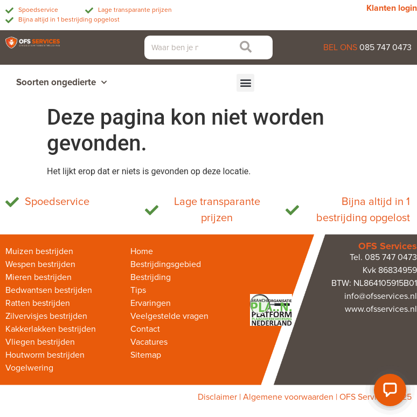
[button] (245, 83)
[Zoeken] (243, 47)
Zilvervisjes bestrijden (46, 316)
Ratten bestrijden (37, 303)
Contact (145, 329)
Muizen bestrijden (39, 251)
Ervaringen (150, 303)
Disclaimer (217, 397)
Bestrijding (150, 277)
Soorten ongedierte (61, 82)
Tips (138, 290)
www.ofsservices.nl (381, 309)
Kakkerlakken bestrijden (50, 329)
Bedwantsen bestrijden (48, 290)
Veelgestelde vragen (169, 316)
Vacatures (149, 342)
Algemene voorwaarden (288, 397)
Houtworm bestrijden (45, 355)
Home (141, 251)
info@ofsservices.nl (380, 296)
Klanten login (391, 8)
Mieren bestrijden (38, 277)
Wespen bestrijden (40, 264)
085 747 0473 (385, 47)
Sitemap (145, 355)
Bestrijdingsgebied (165, 264)
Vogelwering (29, 368)
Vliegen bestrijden (40, 342)
